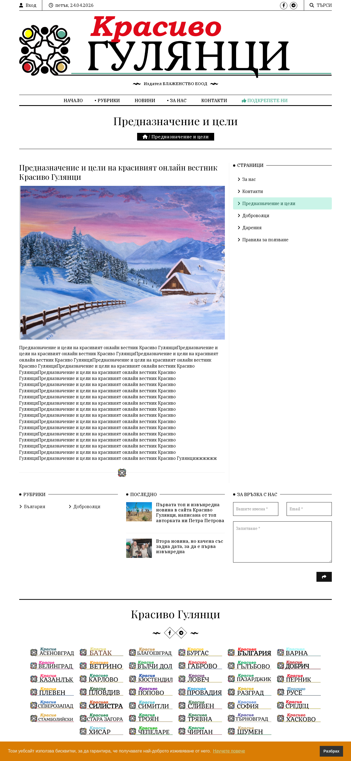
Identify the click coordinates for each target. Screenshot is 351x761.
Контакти (214, 100)
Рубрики (109, 100)
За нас (178, 100)
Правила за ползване (262, 239)
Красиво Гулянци (175, 613)
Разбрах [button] (331, 751)
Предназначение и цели (266, 203)
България (32, 514)
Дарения (249, 227)
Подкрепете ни (265, 100)
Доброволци (253, 215)
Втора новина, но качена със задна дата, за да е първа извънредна (189, 554)
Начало (73, 100)
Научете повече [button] (229, 751)
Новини (145, 100)
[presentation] (274, 588)
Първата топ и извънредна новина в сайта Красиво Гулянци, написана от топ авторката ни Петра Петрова (190, 520)
